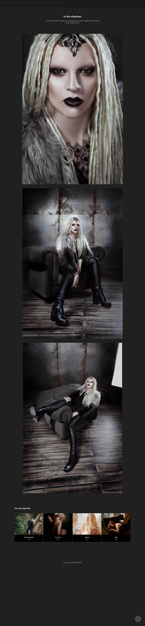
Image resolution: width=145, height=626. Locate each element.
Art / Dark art (49, 2)
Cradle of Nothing (10, 2)
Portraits (40, 2)
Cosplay (60, 2)
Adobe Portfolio (76, 562)
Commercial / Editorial (27, 2)
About (16, 5)
